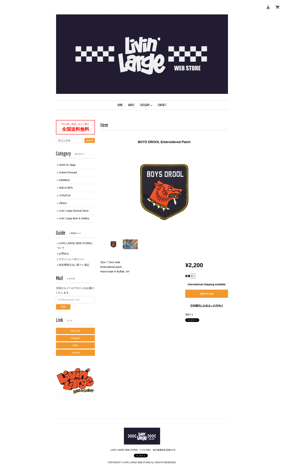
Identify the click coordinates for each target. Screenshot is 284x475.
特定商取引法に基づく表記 (74, 264)
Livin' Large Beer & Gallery (74, 218)
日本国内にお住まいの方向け (206, 305)
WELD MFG (66, 187)
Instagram (75, 338)
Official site (75, 330)
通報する (189, 314)
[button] (146, 105)
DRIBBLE (64, 180)
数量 (187, 276)
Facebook (76, 352)
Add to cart (206, 293)
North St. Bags (67, 164)
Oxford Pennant (68, 172)
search (89, 140)
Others (63, 203)
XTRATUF (65, 195)
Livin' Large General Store (74, 210)
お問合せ (64, 253)
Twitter (75, 345)
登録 (63, 306)
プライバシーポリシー (71, 259)
